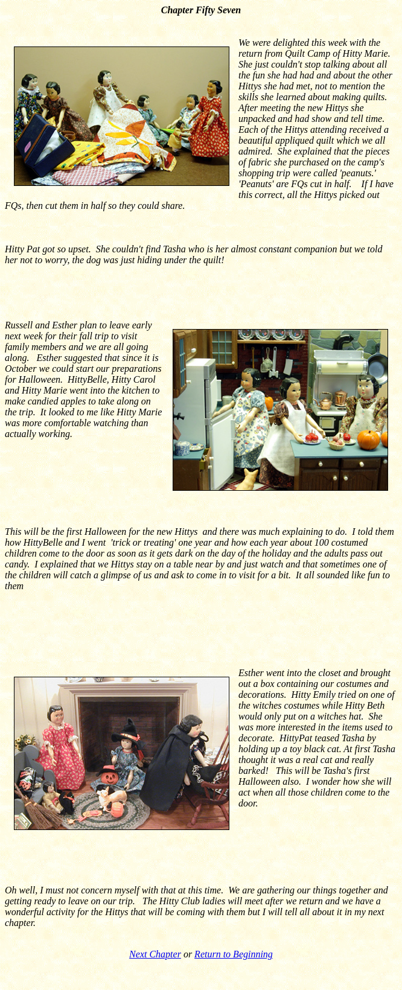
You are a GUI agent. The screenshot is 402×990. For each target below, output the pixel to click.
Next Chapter (155, 954)
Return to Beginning (233, 954)
